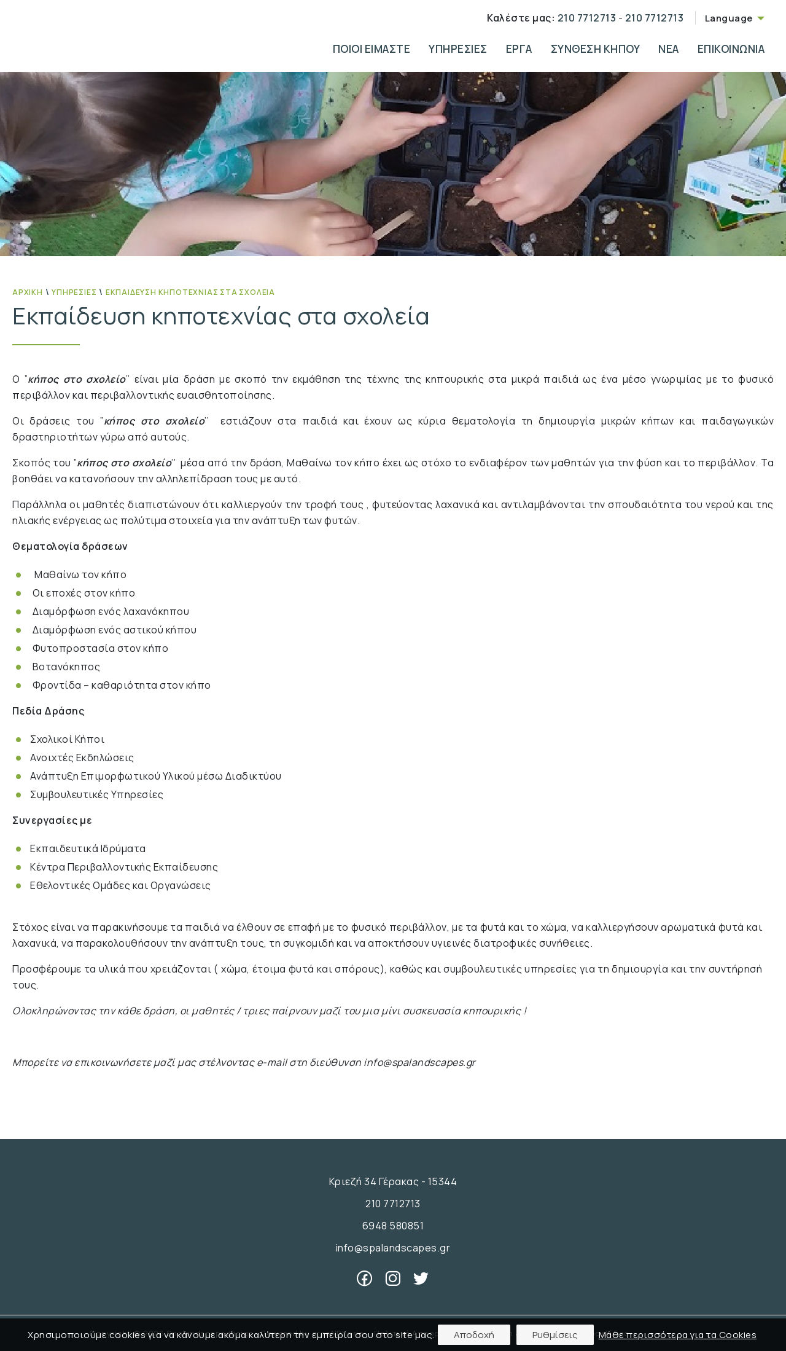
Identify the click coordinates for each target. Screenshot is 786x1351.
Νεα (668, 49)
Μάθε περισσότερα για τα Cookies (678, 1334)
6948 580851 (393, 1225)
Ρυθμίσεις (555, 1334)
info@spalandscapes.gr (393, 1248)
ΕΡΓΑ (519, 49)
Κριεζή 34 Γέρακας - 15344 (393, 1181)
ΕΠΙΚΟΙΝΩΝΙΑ (731, 49)
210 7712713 (585, 18)
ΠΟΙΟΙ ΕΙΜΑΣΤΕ (372, 49)
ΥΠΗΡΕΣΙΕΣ (458, 49)
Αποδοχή (474, 1334)
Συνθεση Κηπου (595, 49)
